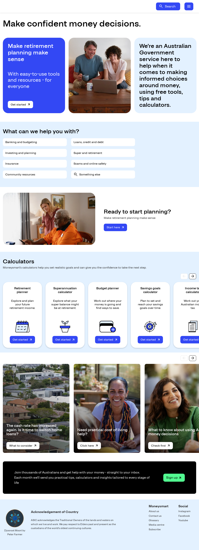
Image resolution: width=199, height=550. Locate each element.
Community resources (20, 174)
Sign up (172, 477)
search (161, 6)
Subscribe (155, 529)
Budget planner (107, 288)
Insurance (11, 163)
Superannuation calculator (65, 290)
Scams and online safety (90, 163)
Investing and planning (20, 153)
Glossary (154, 520)
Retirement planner (22, 290)
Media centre (156, 524)
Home (37, 6)
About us (154, 511)
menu (189, 6)
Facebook (184, 515)
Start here (113, 227)
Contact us (155, 515)
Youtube (183, 520)
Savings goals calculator (150, 290)
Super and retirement (88, 153)
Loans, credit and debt (89, 142)
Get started (18, 104)
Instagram (184, 511)
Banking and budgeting (21, 142)
